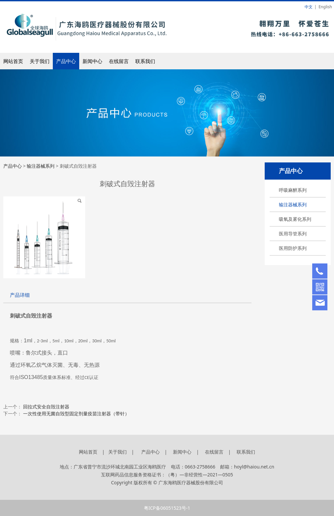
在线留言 (119, 61)
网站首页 (13, 61)
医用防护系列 (293, 248)
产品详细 (20, 295)
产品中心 (66, 61)
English (325, 7)
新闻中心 (92, 61)
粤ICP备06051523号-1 (167, 508)
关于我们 (40, 61)
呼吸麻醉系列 (293, 190)
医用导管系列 (293, 233)
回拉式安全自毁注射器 (46, 406)
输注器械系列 (293, 204)
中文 (309, 7)
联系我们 (145, 61)
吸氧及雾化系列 (295, 219)
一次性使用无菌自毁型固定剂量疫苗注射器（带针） (76, 413)
